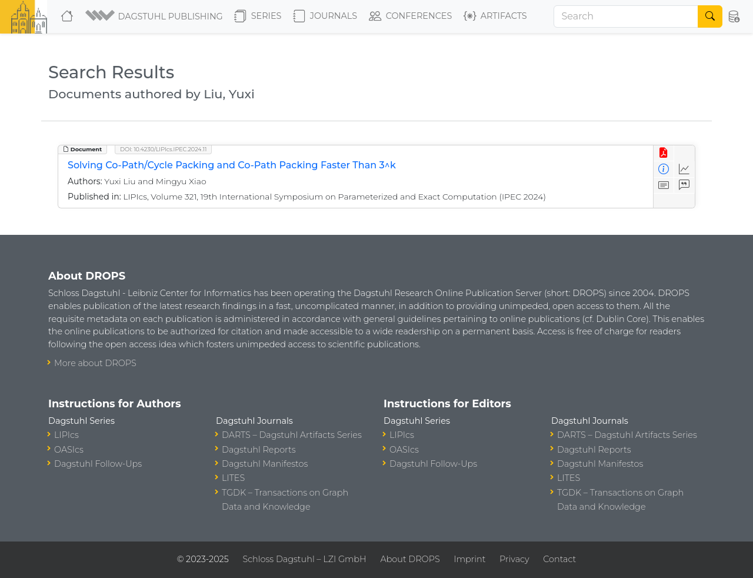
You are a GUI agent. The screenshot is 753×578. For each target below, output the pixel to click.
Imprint (469, 559)
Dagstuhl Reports (259, 449)
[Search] (626, 16)
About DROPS (409, 559)
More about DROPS (95, 363)
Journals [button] (325, 16)
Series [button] (258, 16)
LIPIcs (66, 435)
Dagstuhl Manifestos (265, 464)
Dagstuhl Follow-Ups (98, 464)
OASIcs (69, 449)
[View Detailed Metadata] (664, 169)
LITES (233, 478)
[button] (155, 16)
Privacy (514, 559)
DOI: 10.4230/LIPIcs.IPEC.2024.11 (163, 149)
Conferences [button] (410, 16)
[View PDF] (664, 153)
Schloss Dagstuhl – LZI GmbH (304, 559)
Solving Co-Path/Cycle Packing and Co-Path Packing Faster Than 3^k (232, 165)
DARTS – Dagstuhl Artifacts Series (292, 435)
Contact (559, 559)
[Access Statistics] (684, 169)
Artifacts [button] (495, 16)
